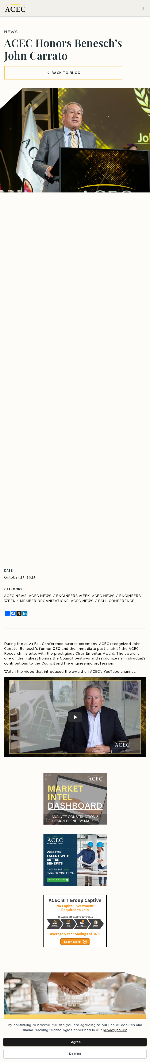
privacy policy (115, 1030)
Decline (75, 1054)
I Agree (75, 1042)
